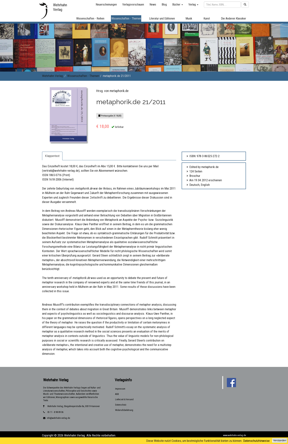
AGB (117, 394)
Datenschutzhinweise (256, 441)
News (153, 4)
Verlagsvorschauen (133, 4)
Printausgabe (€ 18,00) (109, 115)
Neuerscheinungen (106, 4)
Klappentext (52, 156)
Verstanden (279, 440)
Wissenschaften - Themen (83, 76)
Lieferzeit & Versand (124, 399)
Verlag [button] (193, 4)
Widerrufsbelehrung (124, 410)
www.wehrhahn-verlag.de (234, 435)
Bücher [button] (177, 4)
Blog (164, 4)
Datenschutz (120, 405)
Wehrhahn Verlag (52, 76)
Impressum (120, 389)
